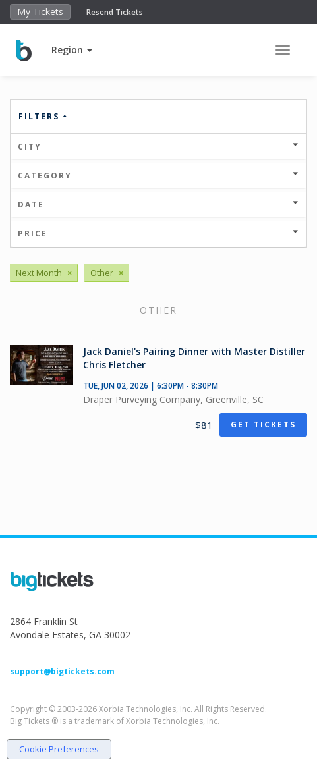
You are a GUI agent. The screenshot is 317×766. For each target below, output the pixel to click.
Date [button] (158, 204)
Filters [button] (43, 116)
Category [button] (158, 175)
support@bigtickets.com (62, 671)
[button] (71, 49)
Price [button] (158, 233)
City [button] (158, 146)
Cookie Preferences (59, 749)
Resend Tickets (114, 12)
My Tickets (40, 11)
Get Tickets (263, 424)
